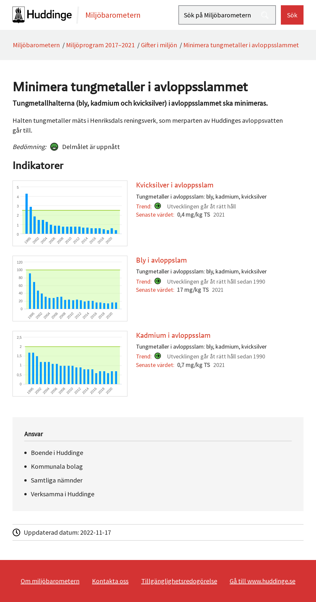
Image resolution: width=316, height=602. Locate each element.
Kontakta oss (110, 581)
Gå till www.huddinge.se (262, 581)
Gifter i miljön (159, 45)
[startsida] (95, 15)
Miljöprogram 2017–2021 (100, 45)
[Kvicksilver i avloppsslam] (156, 213)
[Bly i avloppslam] (156, 288)
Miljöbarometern (36, 45)
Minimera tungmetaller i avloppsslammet (241, 45)
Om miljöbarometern (50, 581)
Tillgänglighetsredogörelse (179, 581)
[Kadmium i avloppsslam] (156, 363)
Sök (292, 15)
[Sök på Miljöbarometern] (227, 15)
